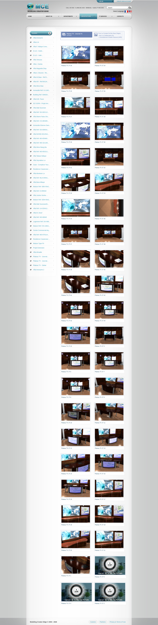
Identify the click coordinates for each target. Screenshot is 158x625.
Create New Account (124, 1)
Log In (101, 1)
